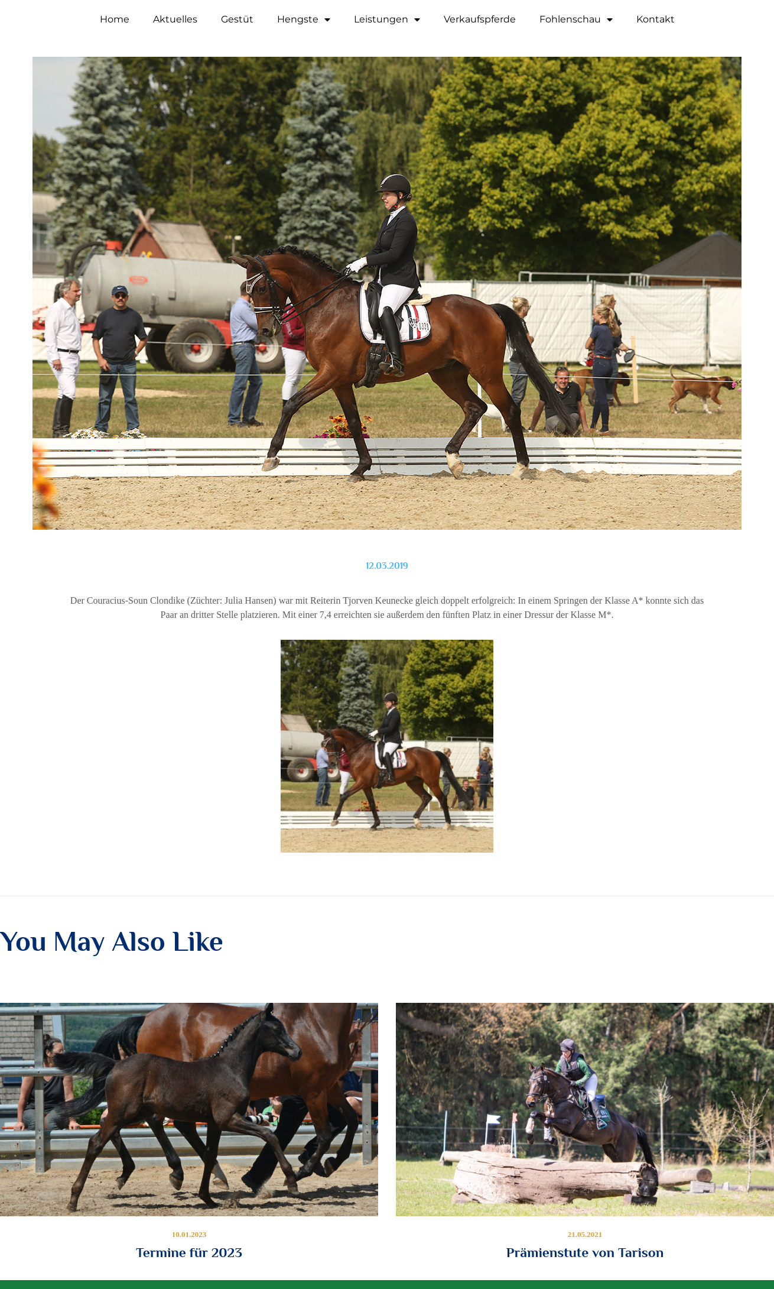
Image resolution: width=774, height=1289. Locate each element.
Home (114, 19)
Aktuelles (175, 19)
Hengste (303, 19)
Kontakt (655, 19)
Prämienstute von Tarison (585, 1252)
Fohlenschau (576, 19)
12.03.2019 (387, 566)
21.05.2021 (585, 1234)
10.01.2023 (189, 1234)
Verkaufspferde (480, 19)
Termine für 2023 (189, 1252)
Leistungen (387, 19)
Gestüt (237, 19)
